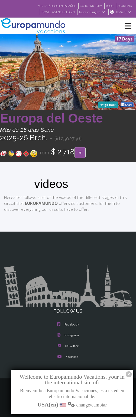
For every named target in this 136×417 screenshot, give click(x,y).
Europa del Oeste (51, 118)
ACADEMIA (124, 5)
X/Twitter (67, 346)
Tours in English (91, 12)
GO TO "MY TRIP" (88, 5)
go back (108, 105)
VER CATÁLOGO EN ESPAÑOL (50, 5)
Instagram (68, 335)
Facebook (68, 324)
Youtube (68, 357)
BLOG (108, 5)
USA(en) (123, 12)
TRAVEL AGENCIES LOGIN (55, 12)
